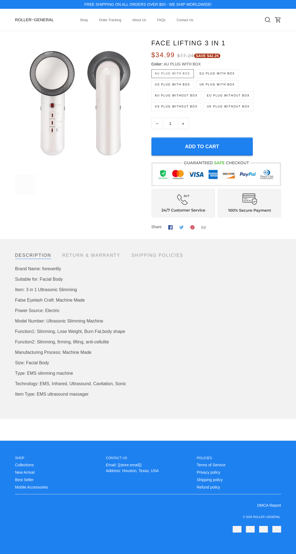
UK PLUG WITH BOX (217, 84)
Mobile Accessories (31, 487)
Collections (24, 465)
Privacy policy (209, 472)
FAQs (161, 20)
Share (156, 227)
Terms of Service (211, 465)
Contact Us (184, 20)
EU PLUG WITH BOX (217, 73)
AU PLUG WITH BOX (182, 64)
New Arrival (25, 472)
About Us (139, 20)
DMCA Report (269, 505)
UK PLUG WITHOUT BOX (228, 106)
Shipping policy (210, 480)
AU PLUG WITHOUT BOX (176, 95)
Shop (84, 20)
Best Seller (24, 480)
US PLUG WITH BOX (172, 84)
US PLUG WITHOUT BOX (176, 106)
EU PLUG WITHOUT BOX (228, 95)
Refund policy (208, 487)
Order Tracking (110, 20)
